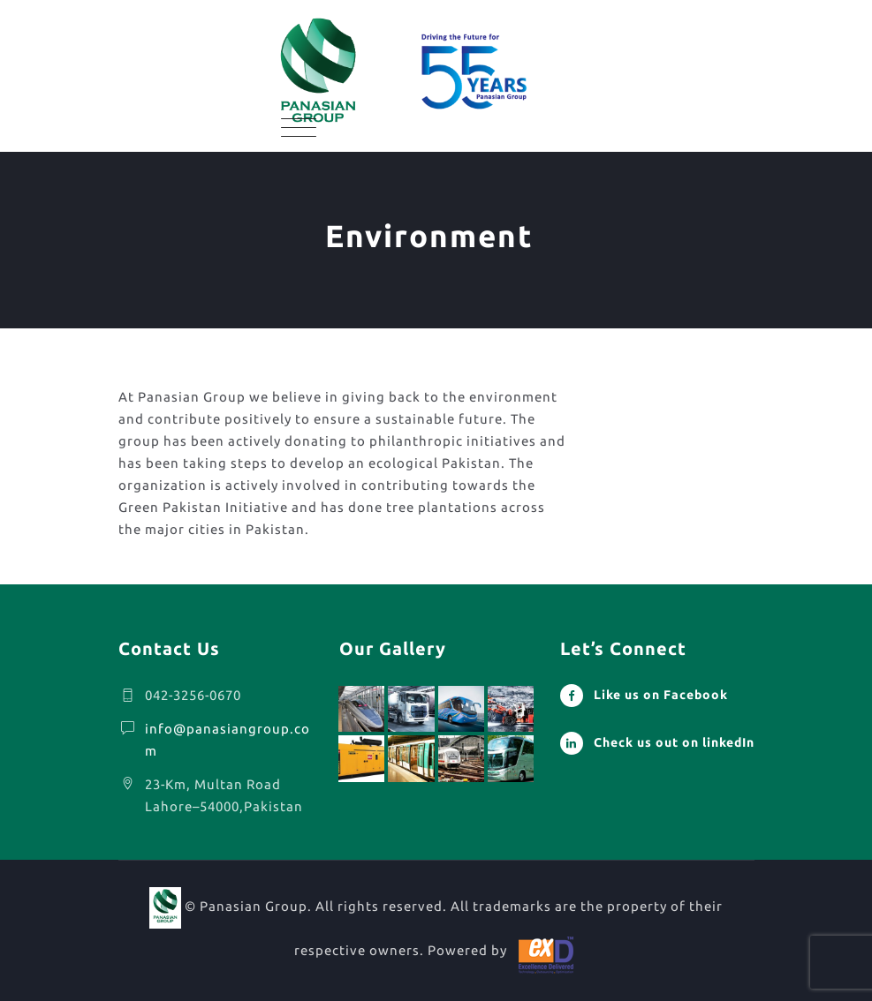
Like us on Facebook (661, 695)
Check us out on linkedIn (674, 742)
